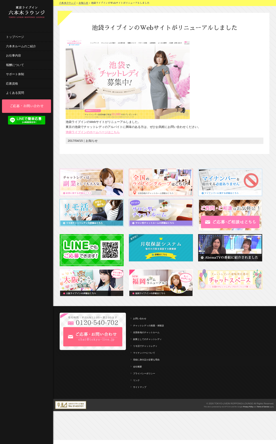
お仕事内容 (13, 55)
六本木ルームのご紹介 (21, 46)
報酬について (15, 65)
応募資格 (12, 83)
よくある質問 (15, 92)
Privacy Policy (248, 407)
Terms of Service (263, 407)
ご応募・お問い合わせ (27, 106)
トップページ (15, 36)
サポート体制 (15, 74)
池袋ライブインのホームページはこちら (93, 132)
